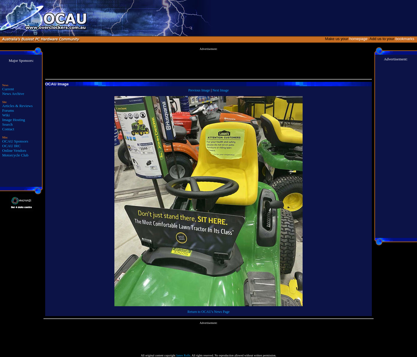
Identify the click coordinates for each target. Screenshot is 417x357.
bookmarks (405, 39)
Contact (8, 129)
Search (7, 124)
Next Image (221, 90)
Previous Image (199, 90)
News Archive (13, 93)
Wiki (6, 115)
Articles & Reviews (17, 106)
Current (8, 89)
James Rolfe (183, 355)
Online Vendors (14, 150)
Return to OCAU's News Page (208, 312)
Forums (8, 110)
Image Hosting (13, 120)
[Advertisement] (208, 64)
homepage (358, 39)
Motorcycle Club (15, 155)
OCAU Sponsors (15, 141)
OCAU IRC (11, 146)
